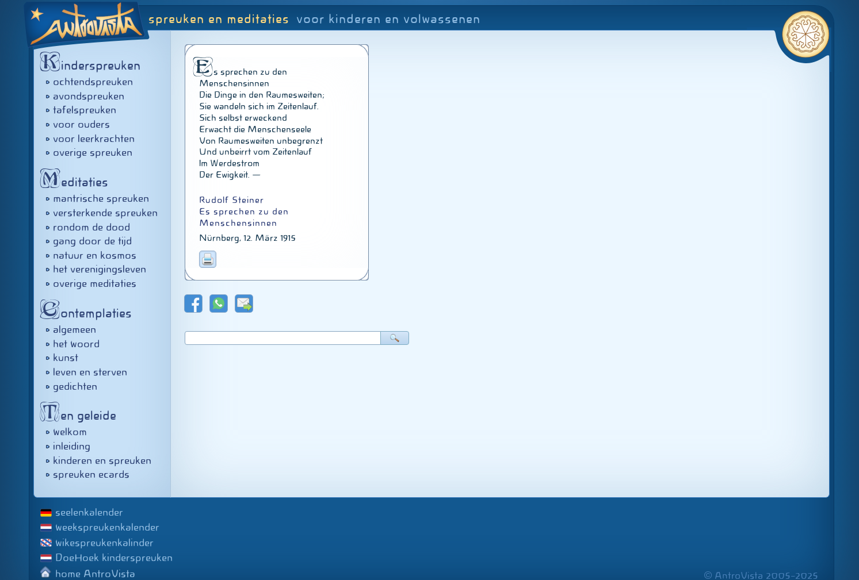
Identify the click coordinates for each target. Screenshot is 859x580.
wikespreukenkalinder (104, 542)
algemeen (74, 329)
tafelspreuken (84, 109)
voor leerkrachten (94, 138)
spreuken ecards (91, 474)
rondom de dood (91, 227)
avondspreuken (88, 96)
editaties (77, 181)
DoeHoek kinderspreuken (114, 557)
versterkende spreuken (105, 212)
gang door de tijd (92, 241)
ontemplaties (89, 313)
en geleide (81, 415)
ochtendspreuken (93, 81)
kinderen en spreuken (102, 460)
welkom (70, 431)
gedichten (75, 386)
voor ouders (81, 124)
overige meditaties (94, 283)
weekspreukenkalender (107, 527)
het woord (76, 343)
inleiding (71, 446)
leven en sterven (90, 372)
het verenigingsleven (99, 269)
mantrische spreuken (101, 198)
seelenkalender (89, 512)
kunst (65, 357)
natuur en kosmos (94, 255)
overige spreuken (92, 152)
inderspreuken (93, 65)
